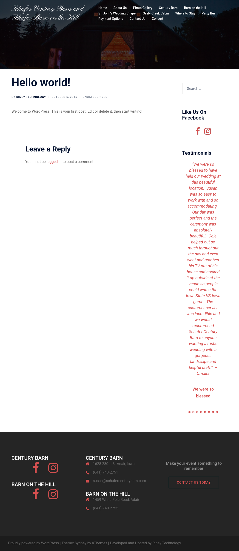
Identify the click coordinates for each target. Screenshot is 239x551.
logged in (54, 162)
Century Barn (168, 8)
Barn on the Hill (195, 8)
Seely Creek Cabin (156, 13)
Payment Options (110, 18)
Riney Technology (31, 97)
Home (102, 8)
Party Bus (209, 13)
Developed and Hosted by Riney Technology (145, 543)
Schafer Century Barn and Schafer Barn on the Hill (47, 13)
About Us (120, 8)
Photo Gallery (142, 8)
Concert (157, 18)
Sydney (80, 543)
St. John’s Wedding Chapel (117, 13)
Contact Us (137, 18)
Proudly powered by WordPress (33, 543)
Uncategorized (95, 97)
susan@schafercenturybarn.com (119, 481)
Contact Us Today (194, 482)
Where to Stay (185, 13)
